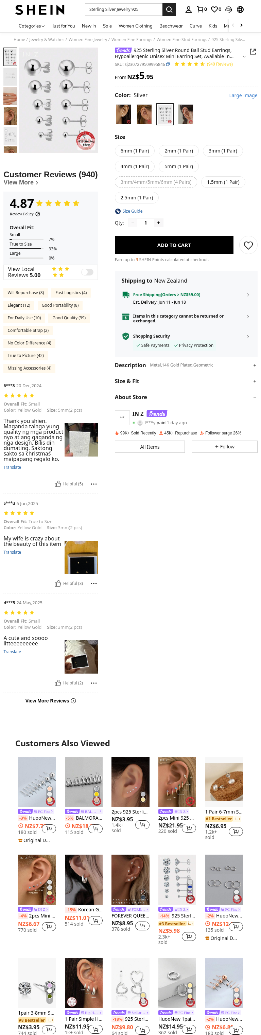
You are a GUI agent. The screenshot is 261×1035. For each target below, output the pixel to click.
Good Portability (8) (60, 305)
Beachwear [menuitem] (171, 26)
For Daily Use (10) (24, 318)
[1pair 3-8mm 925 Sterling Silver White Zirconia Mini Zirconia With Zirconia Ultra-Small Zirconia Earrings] (37, 983)
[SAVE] (248, 245)
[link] (201, 9)
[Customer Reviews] (50, 178)
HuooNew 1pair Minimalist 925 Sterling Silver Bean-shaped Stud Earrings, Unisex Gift (37, 818)
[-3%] (23, 818)
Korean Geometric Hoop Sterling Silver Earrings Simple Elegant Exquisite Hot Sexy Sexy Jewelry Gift (84, 910)
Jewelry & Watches (47, 39)
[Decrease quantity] (132, 223)
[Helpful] (58, 484)
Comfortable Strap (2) (28, 330)
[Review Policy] (25, 214)
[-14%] (164, 916)
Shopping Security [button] (151, 336)
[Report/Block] (94, 484)
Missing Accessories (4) (29, 368)
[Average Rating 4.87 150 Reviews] (203, 64)
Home (19, 39)
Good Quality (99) (69, 318)
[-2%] (210, 916)
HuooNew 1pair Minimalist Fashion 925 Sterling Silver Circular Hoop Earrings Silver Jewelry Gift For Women (224, 916)
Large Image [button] (243, 95)
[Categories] (32, 25)
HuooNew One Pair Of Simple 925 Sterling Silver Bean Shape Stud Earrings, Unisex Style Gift (224, 1019)
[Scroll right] (241, 25)
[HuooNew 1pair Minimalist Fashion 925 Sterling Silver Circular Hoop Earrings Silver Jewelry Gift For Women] (224, 880)
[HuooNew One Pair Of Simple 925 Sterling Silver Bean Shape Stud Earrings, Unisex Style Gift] (224, 983)
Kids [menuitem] (213, 26)
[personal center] (189, 9)
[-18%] (117, 1019)
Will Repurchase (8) (25, 293)
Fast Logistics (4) (71, 293)
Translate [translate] (12, 467)
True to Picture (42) (25, 355)
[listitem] (37, 800)
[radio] (123, 114)
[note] (36, 840)
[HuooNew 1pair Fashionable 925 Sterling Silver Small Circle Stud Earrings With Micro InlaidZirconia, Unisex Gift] (177, 983)
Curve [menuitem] (196, 26)
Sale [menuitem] (107, 26)
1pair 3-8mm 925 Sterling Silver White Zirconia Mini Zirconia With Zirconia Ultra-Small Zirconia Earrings (37, 1013)
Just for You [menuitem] (63, 26)
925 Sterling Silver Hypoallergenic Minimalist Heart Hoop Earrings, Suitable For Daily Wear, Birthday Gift (130, 1019)
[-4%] (23, 916)
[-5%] (70, 818)
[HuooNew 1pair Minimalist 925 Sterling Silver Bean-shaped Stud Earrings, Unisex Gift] (37, 782)
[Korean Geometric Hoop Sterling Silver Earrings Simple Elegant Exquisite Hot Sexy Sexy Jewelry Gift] (84, 880)
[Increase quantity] (158, 223)
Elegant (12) (18, 305)
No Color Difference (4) (29, 343)
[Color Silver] (131, 95)
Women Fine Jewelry (88, 39)
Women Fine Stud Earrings (182, 39)
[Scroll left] (233, 25)
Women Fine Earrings (131, 39)
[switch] (87, 272)
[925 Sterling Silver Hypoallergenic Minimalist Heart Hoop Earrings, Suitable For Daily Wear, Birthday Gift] (130, 983)
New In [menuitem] (89, 26)
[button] (123, 9)
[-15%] (71, 910)
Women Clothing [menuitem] (136, 26)
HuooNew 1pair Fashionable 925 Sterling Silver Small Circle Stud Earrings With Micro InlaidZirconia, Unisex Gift (177, 1019)
